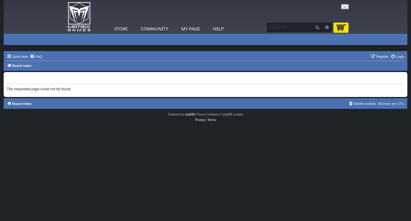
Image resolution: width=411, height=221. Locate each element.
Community (154, 29)
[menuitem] (36, 56)
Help (218, 29)
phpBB (189, 114)
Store (121, 29)
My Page (190, 29)
